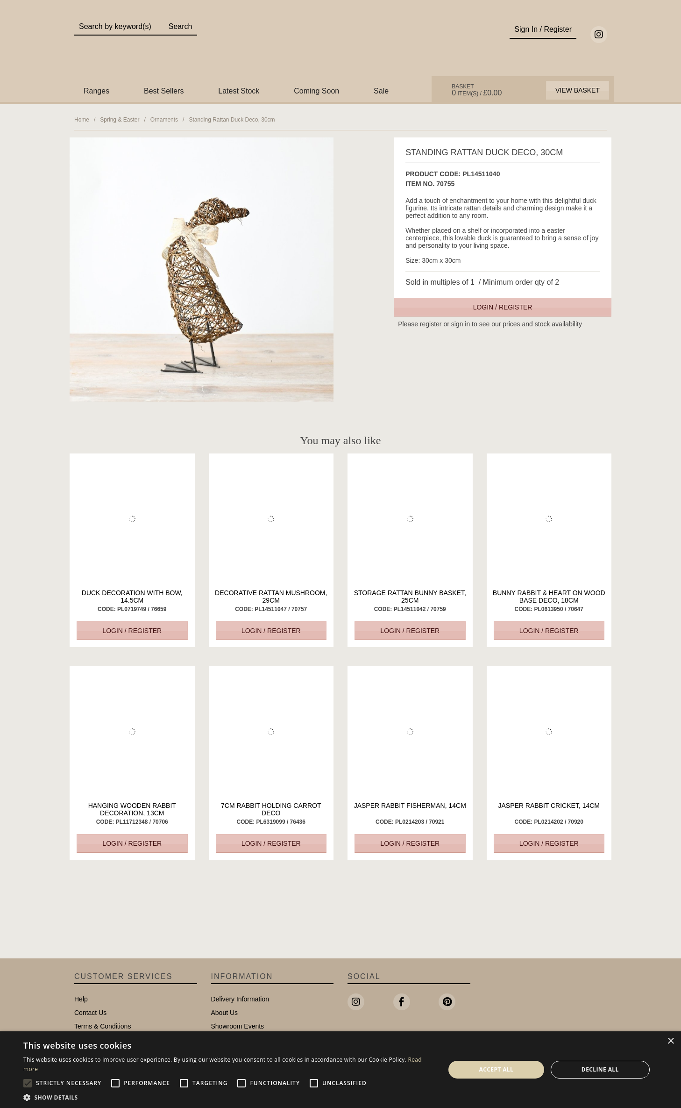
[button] (228, 1097)
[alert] (340, 1069)
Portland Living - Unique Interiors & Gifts (340, 45)
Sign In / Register (543, 29)
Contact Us (90, 1012)
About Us (224, 1012)
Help (81, 999)
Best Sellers (164, 91)
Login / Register (502, 307)
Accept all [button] (496, 1069)
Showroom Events (237, 1026)
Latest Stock (238, 91)
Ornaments (164, 119)
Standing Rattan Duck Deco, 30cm (232, 119)
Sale (381, 91)
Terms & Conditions (102, 1026)
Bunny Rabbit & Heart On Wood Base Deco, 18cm (549, 596)
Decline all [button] (600, 1069)
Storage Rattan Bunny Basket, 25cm (410, 596)
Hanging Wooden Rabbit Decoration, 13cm (132, 809)
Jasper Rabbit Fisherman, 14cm (410, 805)
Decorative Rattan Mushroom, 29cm (271, 596)
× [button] (670, 1041)
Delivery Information (240, 999)
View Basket (577, 90)
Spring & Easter (119, 119)
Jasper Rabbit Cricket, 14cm (549, 805)
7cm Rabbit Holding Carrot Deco (271, 809)
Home (81, 119)
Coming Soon (316, 91)
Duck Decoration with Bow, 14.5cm (132, 596)
